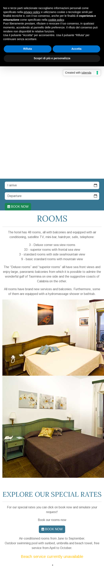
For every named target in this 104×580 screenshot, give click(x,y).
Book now (18, 206)
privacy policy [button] (32, 12)
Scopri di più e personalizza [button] (52, 58)
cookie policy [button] (56, 19)
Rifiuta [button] (27, 48)
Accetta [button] (76, 48)
